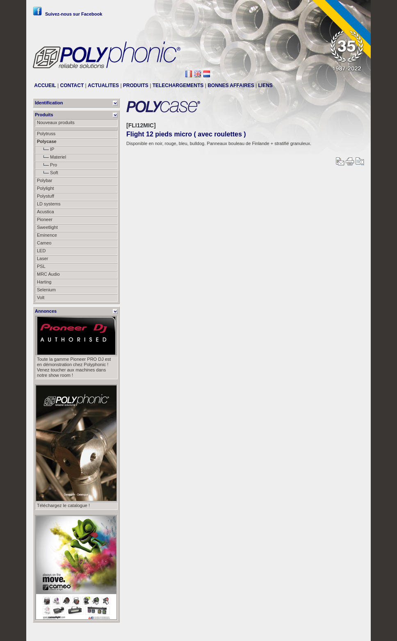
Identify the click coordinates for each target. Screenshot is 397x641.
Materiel (51, 156)
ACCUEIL (45, 85)
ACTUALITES (103, 85)
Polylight (45, 188)
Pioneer (44, 219)
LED (41, 250)
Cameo (44, 242)
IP (45, 149)
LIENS (265, 85)
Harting (44, 281)
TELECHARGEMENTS (178, 85)
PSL (41, 266)
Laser (42, 258)
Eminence (47, 235)
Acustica (45, 211)
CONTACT (72, 85)
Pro (47, 164)
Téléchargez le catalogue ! (63, 505)
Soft (47, 172)
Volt (40, 297)
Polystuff (45, 196)
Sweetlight (47, 227)
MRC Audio (48, 274)
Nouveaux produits (56, 122)
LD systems (48, 203)
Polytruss (46, 133)
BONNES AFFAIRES (231, 85)
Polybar (44, 180)
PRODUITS (135, 85)
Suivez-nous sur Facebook (67, 14)
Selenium (46, 289)
